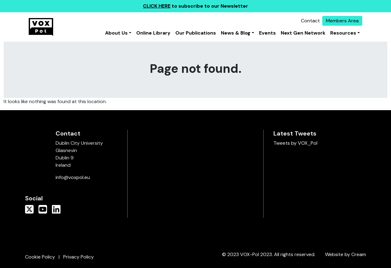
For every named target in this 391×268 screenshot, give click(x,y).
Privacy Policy (78, 257)
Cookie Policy (40, 257)
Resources (343, 33)
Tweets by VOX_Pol (295, 143)
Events (267, 33)
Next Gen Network (303, 33)
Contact (310, 20)
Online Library (153, 33)
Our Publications (195, 33)
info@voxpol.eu (73, 177)
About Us (116, 33)
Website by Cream (345, 254)
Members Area (342, 20)
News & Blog (235, 33)
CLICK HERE (156, 6)
